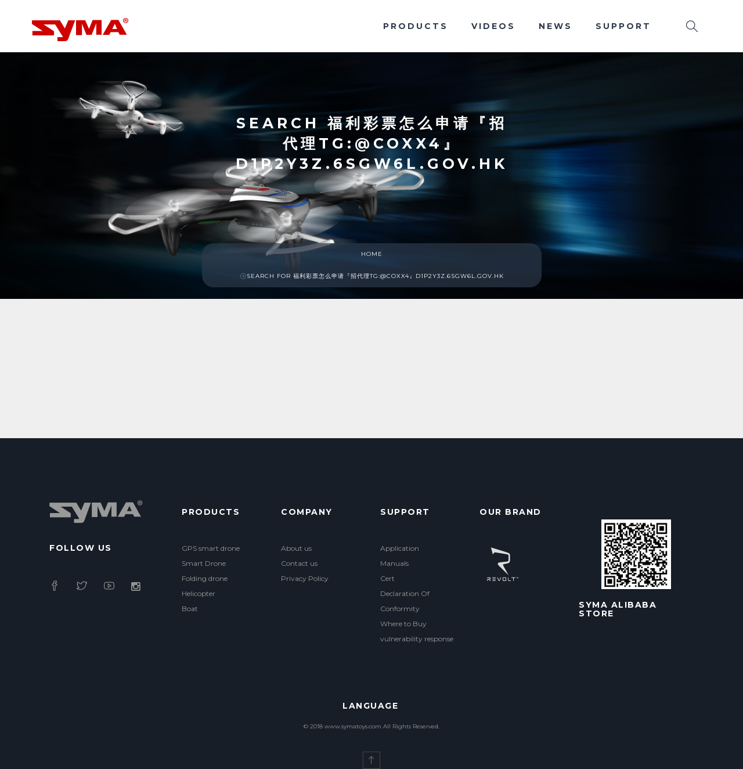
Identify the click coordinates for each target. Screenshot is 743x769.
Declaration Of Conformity (405, 601)
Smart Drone (204, 563)
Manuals (394, 563)
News (555, 26)
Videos (493, 26)
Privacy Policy (305, 578)
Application (399, 548)
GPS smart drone (211, 548)
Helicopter (198, 593)
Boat (190, 608)
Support (623, 26)
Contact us (299, 563)
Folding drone (205, 578)
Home (372, 254)
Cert (387, 578)
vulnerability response (416, 638)
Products (415, 26)
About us (296, 548)
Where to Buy (403, 623)
